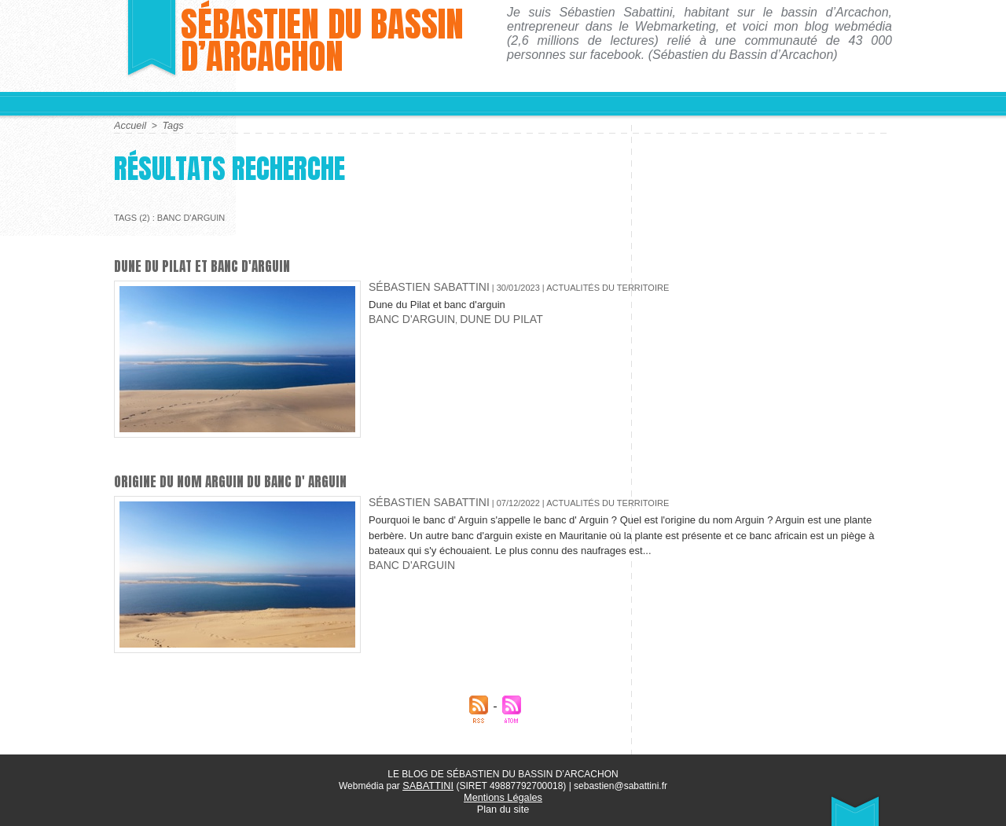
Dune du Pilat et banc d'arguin (208, 265)
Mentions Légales (503, 795)
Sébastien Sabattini (416, 284)
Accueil (129, 124)
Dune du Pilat (474, 313)
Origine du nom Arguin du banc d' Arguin (238, 480)
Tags (170, 124)
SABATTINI (428, 784)
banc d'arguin (402, 313)
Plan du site (503, 806)
